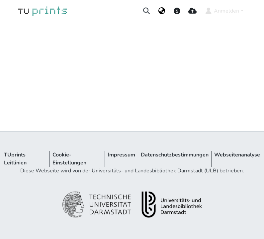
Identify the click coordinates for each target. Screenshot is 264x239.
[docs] (177, 11)
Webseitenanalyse (237, 154)
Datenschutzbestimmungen (175, 154)
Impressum (121, 154)
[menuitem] (161, 11)
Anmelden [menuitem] (221, 11)
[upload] (192, 11)
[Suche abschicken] (146, 11)
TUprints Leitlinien (15, 158)
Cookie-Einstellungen (69, 158)
